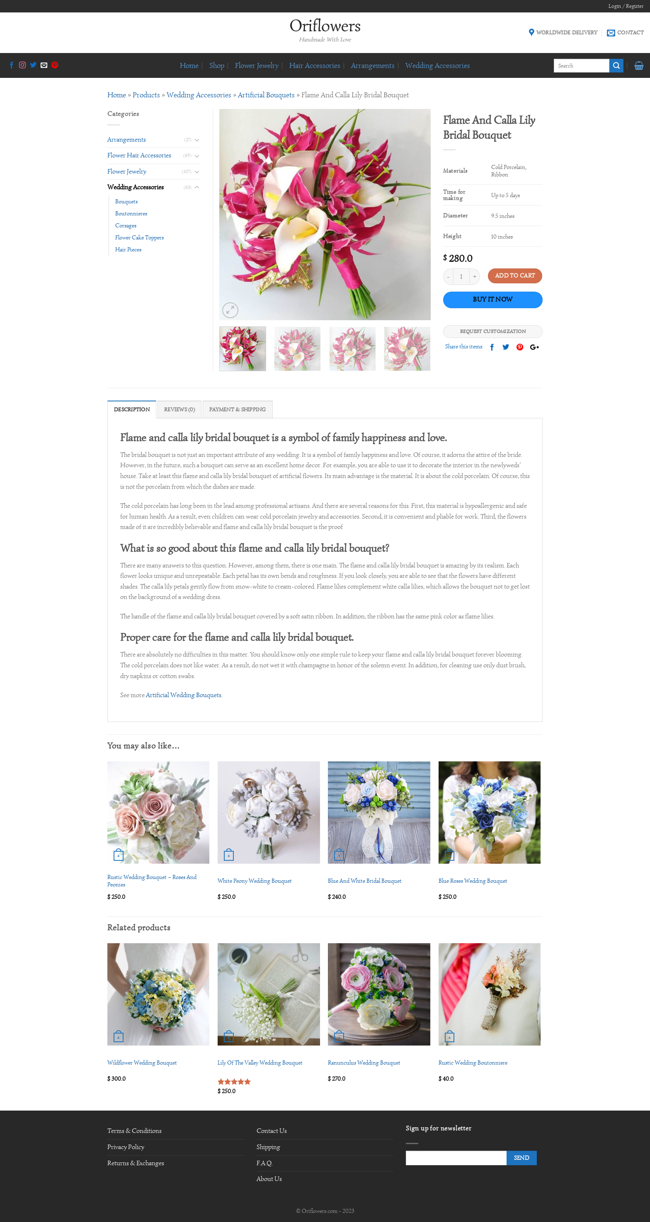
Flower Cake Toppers (139, 237)
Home (189, 65)
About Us (269, 1179)
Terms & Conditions (134, 1131)
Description (132, 409)
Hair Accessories (314, 65)
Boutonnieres (131, 213)
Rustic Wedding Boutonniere (473, 1062)
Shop (216, 65)
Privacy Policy (125, 1147)
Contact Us (272, 1131)
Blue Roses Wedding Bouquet (473, 880)
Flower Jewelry (257, 65)
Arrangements (373, 65)
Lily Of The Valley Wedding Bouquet (260, 1062)
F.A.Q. (265, 1163)
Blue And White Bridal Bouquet (365, 880)
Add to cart (515, 275)
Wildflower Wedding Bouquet (142, 1062)
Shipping (268, 1147)
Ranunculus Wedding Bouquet (364, 1062)
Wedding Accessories (437, 65)
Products (146, 94)
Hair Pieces (128, 249)
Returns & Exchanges (135, 1163)
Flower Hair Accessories (139, 155)
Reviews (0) (179, 409)
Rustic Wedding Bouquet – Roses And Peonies (151, 881)
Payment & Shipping (237, 409)
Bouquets (126, 201)
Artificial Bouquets (266, 94)
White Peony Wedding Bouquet (255, 880)
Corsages (125, 225)
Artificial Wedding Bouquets (183, 695)
